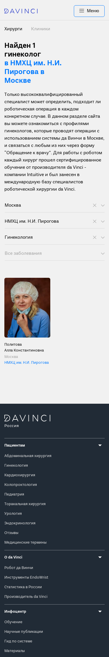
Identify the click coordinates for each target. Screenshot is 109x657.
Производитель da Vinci (25, 596)
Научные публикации (23, 631)
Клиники (40, 29)
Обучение (13, 622)
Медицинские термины (25, 542)
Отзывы (11, 532)
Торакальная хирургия (25, 504)
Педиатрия (14, 494)
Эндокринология (19, 523)
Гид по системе (18, 641)
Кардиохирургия (19, 475)
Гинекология (16, 465)
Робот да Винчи (18, 567)
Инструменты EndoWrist (26, 577)
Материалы (14, 651)
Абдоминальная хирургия (27, 456)
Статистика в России (23, 587)
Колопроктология (20, 484)
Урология (13, 513)
